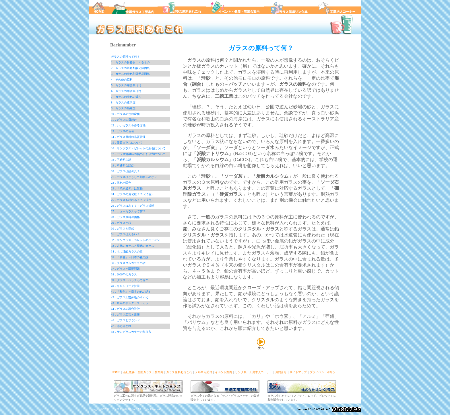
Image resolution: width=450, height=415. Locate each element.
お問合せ (281, 372)
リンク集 (241, 372)
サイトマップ (298, 372)
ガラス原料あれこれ (179, 372)
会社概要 (129, 372)
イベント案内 (223, 372)
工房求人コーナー (260, 372)
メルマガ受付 (203, 372)
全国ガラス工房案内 (150, 372)
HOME (116, 372)
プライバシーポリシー (324, 372)
